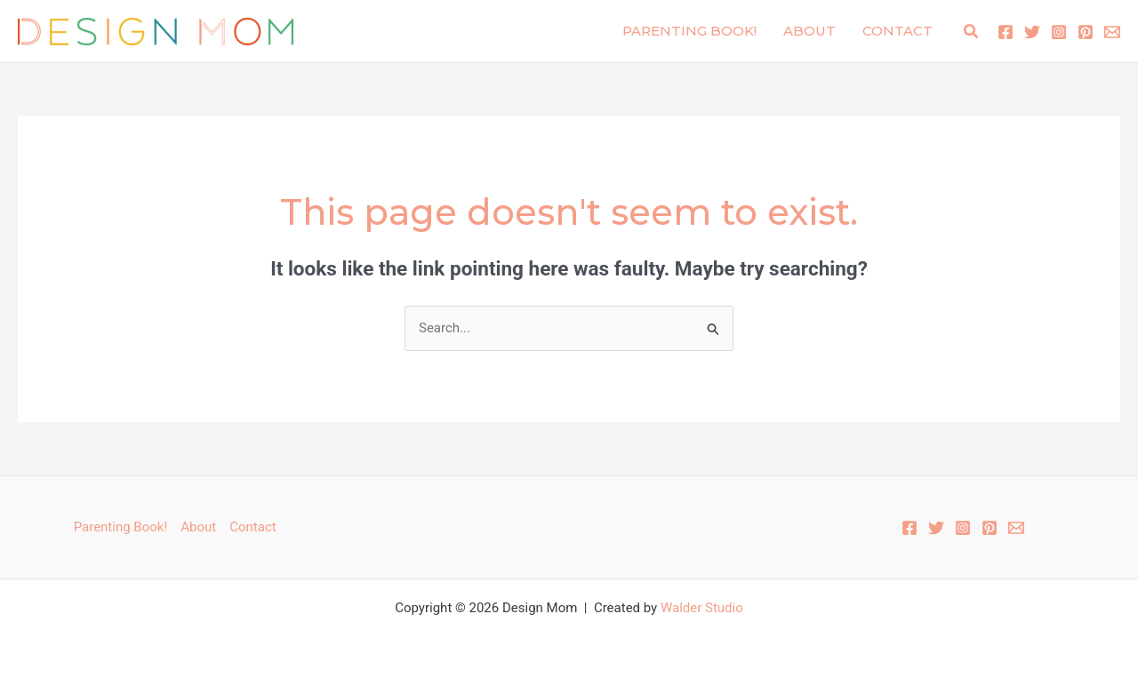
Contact (897, 30)
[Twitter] (1032, 32)
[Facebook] (1006, 32)
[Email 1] (1112, 32)
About (809, 30)
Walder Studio (702, 608)
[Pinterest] (1086, 32)
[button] (972, 31)
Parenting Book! (689, 30)
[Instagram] (1059, 32)
